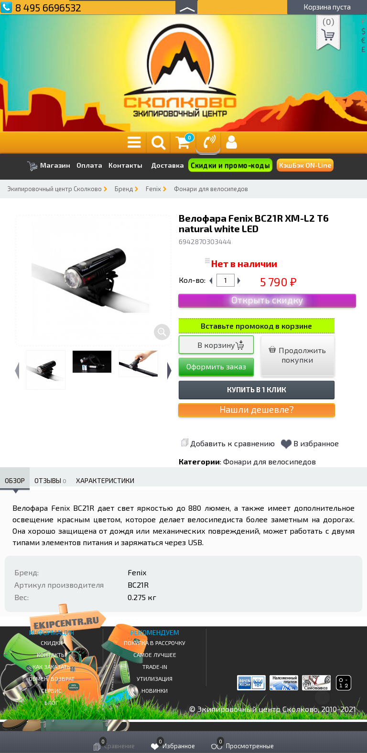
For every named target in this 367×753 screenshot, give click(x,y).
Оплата (89, 165)
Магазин (48, 166)
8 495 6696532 (48, 7)
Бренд (124, 189)
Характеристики (105, 480)
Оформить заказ (216, 366)
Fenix (153, 189)
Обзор (15, 480)
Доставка (167, 165)
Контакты (125, 165)
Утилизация (155, 678)
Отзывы (50, 480)
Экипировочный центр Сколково (54, 189)
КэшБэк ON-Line (305, 165)
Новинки (154, 690)
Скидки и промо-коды (230, 165)
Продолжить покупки (297, 354)
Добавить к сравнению (228, 443)
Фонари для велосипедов (211, 189)
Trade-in (154, 666)
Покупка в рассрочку (154, 642)
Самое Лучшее (154, 654)
